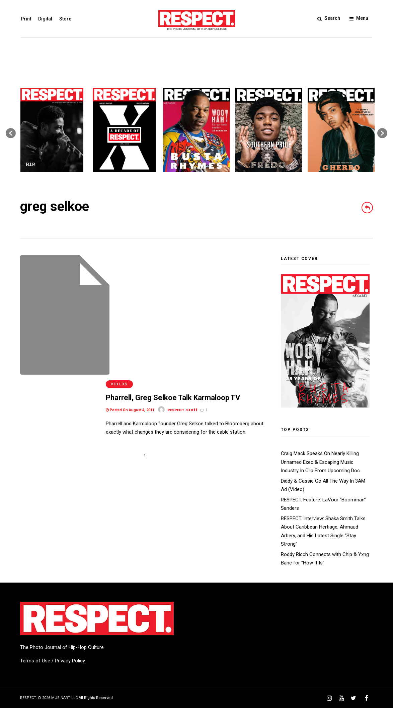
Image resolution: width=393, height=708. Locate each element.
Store (65, 18)
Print (25, 18)
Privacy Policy (70, 661)
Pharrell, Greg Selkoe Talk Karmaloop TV (173, 273)
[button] (11, 133)
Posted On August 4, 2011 (130, 285)
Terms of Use (35, 661)
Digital (44, 18)
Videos (119, 260)
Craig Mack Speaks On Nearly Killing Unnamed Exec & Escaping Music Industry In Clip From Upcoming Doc (320, 462)
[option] (51, 130)
